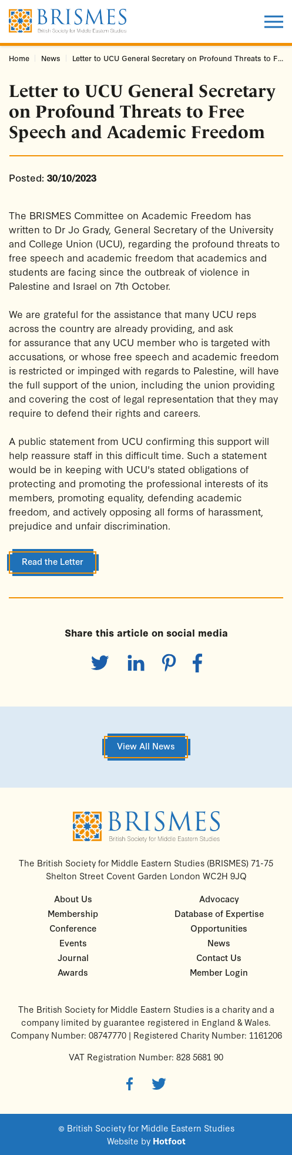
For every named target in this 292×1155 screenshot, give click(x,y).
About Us (73, 898)
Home (19, 58)
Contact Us (218, 957)
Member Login (219, 972)
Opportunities (218, 928)
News (51, 58)
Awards (73, 972)
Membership (73, 913)
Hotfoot (169, 1141)
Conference (72, 928)
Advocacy (219, 898)
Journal (73, 957)
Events (73, 942)
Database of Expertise (219, 913)
